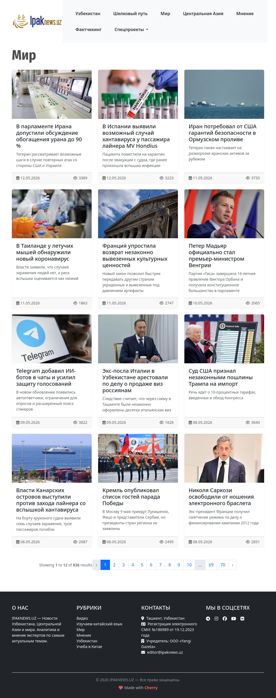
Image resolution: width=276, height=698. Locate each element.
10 (189, 565)
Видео (82, 618)
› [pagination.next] (232, 565)
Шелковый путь (130, 13)
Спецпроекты (130, 29)
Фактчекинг (88, 29)
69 (211, 565)
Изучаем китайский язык (99, 623)
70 (222, 565)
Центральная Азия (203, 13)
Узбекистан (87, 13)
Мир (165, 13)
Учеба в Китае (89, 646)
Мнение (245, 13)
